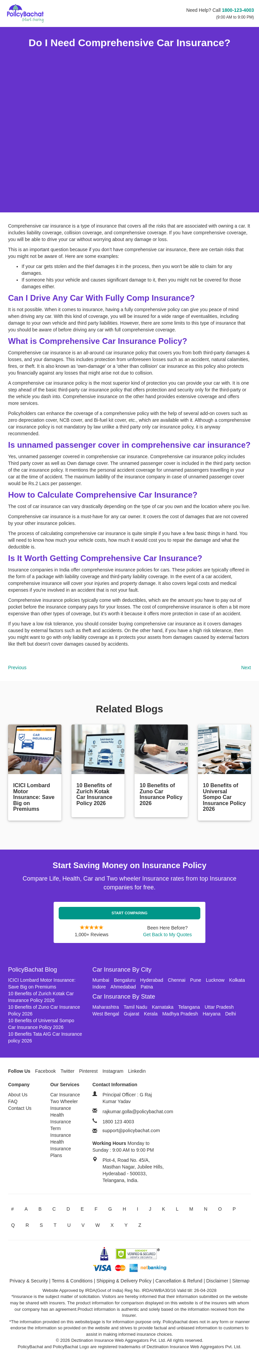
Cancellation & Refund (178, 1280)
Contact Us (19, 1108)
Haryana (212, 1013)
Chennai (176, 980)
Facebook (45, 1071)
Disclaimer (217, 1280)
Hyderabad (151, 980)
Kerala (150, 1013)
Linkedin (137, 1071)
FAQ (13, 1101)
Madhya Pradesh (180, 1013)
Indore (99, 986)
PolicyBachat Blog (32, 969)
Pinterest (88, 1071)
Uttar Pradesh (219, 1007)
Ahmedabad (123, 986)
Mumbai (100, 980)
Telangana (189, 1007)
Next (246, 667)
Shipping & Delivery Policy (123, 1280)
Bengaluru (125, 980)
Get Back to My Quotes (167, 934)
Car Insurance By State (123, 996)
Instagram (113, 1071)
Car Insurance (65, 1094)
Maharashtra (105, 1007)
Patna (147, 986)
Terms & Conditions (72, 1280)
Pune (195, 980)
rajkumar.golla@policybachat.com (138, 1111)
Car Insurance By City (121, 969)
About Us (18, 1094)
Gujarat (131, 1013)
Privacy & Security (28, 1280)
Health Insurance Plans (60, 1148)
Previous (17, 667)
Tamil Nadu (135, 1007)
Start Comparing (130, 913)
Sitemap (240, 1280)
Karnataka (162, 1007)
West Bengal (105, 1013)
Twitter (67, 1071)
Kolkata (237, 980)
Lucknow (215, 980)
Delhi (230, 1013)
